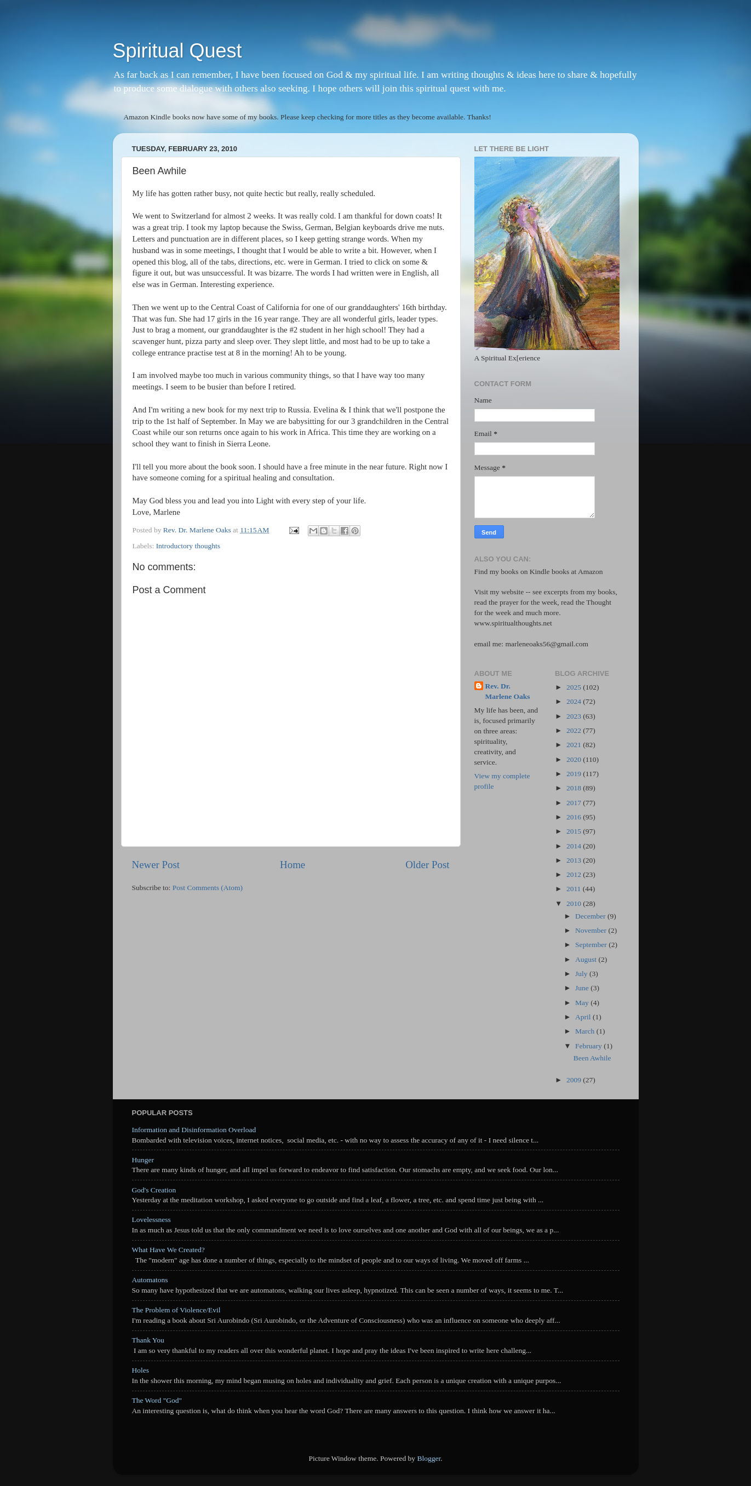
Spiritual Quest (177, 50)
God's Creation (154, 1190)
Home (292, 864)
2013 (574, 860)
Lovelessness (151, 1219)
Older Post (427, 864)
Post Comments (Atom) (208, 887)
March (586, 1031)
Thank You (148, 1340)
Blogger (428, 1458)
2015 (574, 831)
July (582, 973)
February (589, 1046)
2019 (574, 774)
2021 (574, 745)
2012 (574, 874)
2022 (574, 730)
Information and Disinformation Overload (194, 1130)
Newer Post (156, 864)
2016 (574, 817)
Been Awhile (592, 1058)
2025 (574, 687)
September (592, 944)
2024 (574, 701)
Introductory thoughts (188, 546)
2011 (574, 889)
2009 (574, 1080)
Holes (141, 1370)
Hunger (143, 1160)
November (591, 930)
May (583, 1003)
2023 (574, 716)
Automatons (150, 1280)
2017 (574, 803)
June (583, 988)
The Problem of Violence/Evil (176, 1310)
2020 (574, 759)
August (586, 959)
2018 (574, 788)
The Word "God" (157, 1400)
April (584, 1017)
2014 (574, 846)
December (591, 916)
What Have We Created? (168, 1250)
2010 (574, 903)
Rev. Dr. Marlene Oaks (507, 691)
